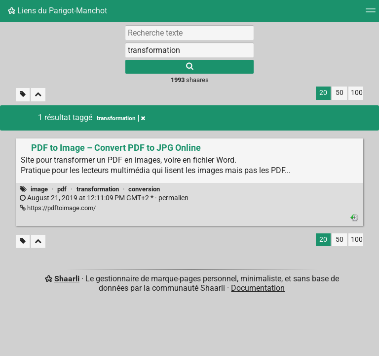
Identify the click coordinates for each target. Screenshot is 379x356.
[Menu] (370, 13)
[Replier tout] (38, 94)
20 (323, 93)
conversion (144, 189)
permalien (104, 198)
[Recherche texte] (189, 32)
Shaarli (66, 278)
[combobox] (189, 50)
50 (339, 93)
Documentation (258, 288)
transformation (97, 189)
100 (357, 93)
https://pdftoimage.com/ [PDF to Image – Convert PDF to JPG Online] (58, 208)
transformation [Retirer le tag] (121, 118)
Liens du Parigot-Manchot (57, 10)
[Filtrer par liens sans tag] (23, 94)
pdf (62, 189)
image (39, 189)
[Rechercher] (189, 67)
